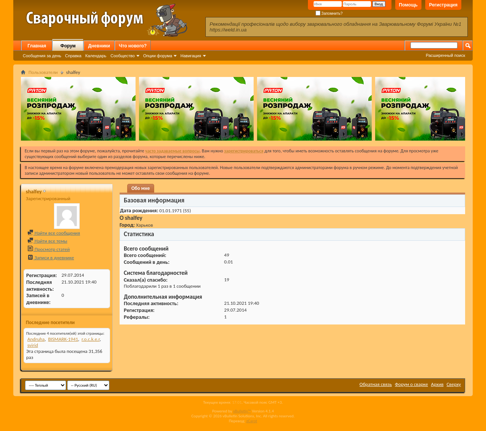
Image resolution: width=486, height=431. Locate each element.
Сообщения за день (42, 55)
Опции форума (157, 55)
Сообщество (122, 55)
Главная (37, 46)
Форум (68, 46)
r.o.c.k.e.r (91, 339)
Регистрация (443, 5)
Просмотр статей (48, 249)
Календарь (95, 55)
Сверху (454, 384)
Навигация (190, 55)
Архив (437, 384)
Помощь (408, 5)
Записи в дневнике (50, 257)
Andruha (36, 339)
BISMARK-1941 (63, 339)
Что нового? (133, 46)
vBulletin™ (242, 411)
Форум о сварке (411, 384)
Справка (73, 55)
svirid (32, 345)
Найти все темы (47, 241)
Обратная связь (376, 384)
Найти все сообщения (53, 233)
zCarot (251, 420)
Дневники (99, 46)
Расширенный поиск (445, 55)
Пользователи (43, 72)
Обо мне (140, 188)
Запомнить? (329, 13)
